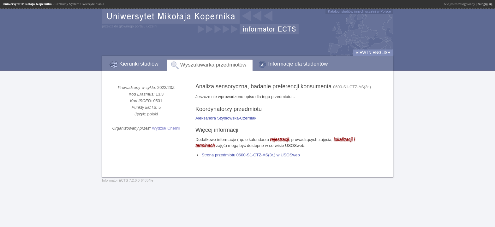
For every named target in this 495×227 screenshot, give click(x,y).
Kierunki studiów (138, 64)
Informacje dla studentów (298, 64)
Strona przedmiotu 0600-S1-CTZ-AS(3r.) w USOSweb (251, 155)
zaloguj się (485, 4)
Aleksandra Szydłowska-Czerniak (225, 118)
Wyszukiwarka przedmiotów (213, 65)
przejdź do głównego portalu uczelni (129, 26)
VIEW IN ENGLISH (373, 52)
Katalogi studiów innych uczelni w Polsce (359, 11)
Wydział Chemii (166, 128)
